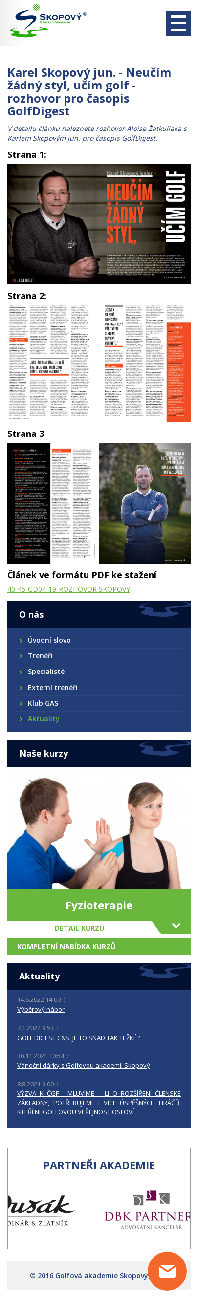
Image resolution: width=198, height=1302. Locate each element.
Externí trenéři (52, 687)
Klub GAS (42, 703)
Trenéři (40, 655)
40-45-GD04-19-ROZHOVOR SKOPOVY (68, 589)
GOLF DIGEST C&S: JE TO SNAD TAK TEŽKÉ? (78, 1037)
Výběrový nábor (41, 1009)
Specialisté (46, 671)
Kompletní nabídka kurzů (66, 946)
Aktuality (43, 718)
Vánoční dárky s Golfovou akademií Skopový (83, 1065)
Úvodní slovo (49, 640)
